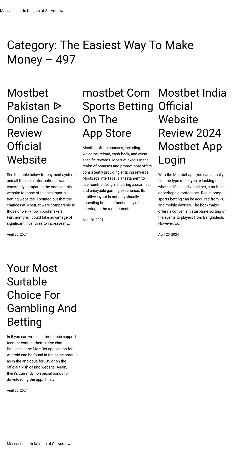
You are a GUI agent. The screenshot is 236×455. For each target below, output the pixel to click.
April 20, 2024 (17, 234)
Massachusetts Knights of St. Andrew (32, 11)
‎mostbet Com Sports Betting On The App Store (118, 113)
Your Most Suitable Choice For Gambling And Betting (42, 295)
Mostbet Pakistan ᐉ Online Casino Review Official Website (41, 126)
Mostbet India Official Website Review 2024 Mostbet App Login (192, 126)
